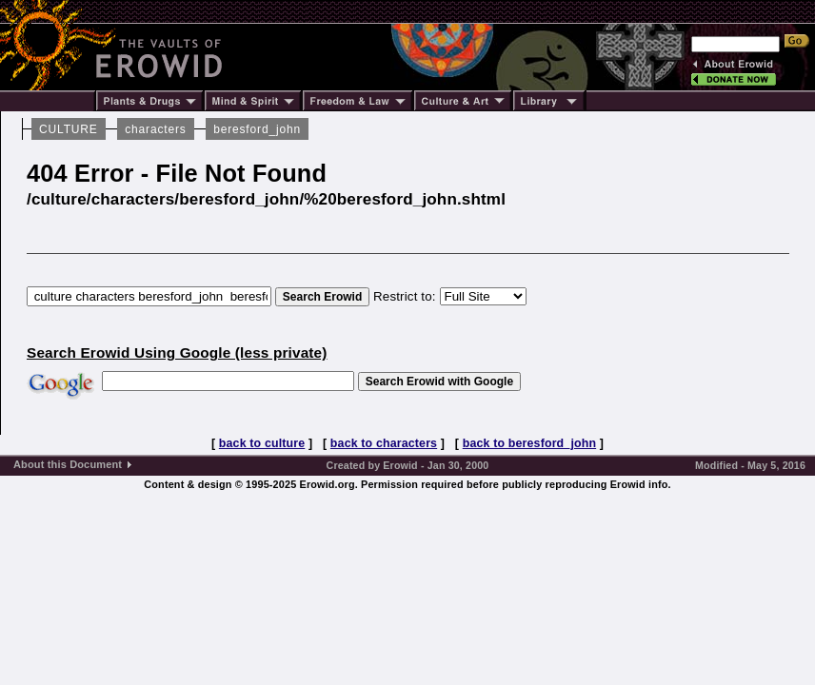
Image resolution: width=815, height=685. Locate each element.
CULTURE (68, 129)
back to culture (262, 443)
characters (155, 129)
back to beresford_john (529, 443)
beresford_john (257, 129)
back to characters (383, 443)
